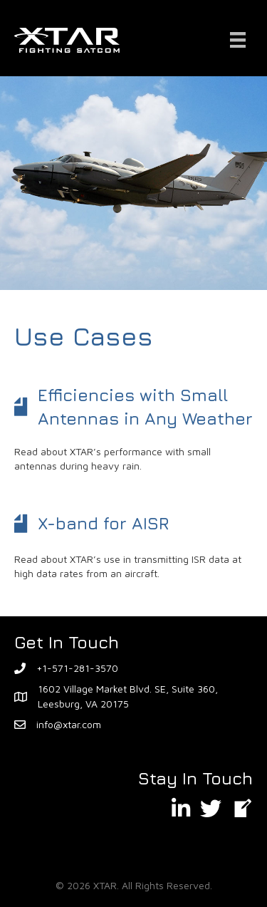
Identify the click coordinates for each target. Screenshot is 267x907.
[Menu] (238, 40)
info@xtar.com (68, 724)
